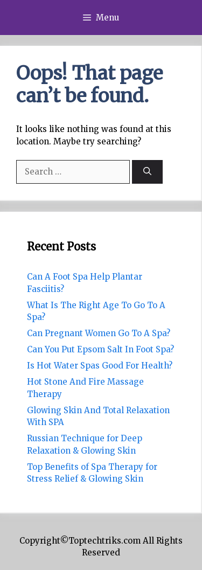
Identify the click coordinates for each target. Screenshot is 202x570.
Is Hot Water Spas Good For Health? (99, 365)
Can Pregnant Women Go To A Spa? (98, 333)
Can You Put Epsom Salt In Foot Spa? (100, 349)
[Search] (147, 172)
